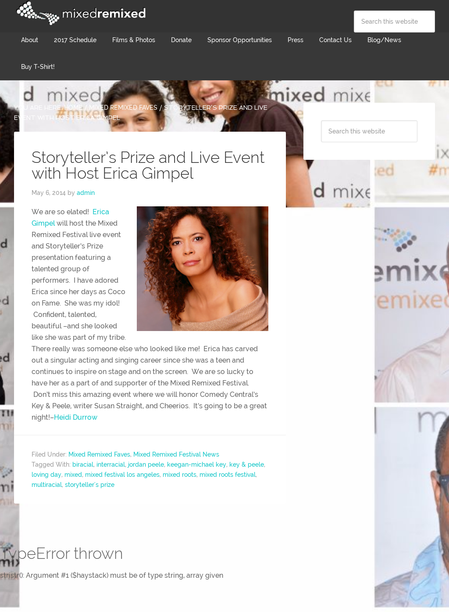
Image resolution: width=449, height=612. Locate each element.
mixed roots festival (228, 474)
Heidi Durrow (75, 417)
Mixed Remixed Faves (99, 454)
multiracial (47, 484)
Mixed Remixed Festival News (176, 454)
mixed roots (179, 474)
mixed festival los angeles (122, 474)
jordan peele (146, 464)
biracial (82, 464)
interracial (110, 464)
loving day (46, 474)
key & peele (246, 464)
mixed (73, 474)
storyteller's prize (89, 484)
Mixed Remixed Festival (80, 13)
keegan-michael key (196, 464)
